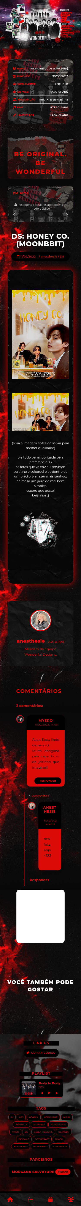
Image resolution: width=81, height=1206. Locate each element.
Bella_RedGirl (43, 1131)
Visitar (63, 1171)
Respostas (40, 796)
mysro (45, 721)
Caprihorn (60, 1146)
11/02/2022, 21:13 (50, 822)
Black (59, 1139)
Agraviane (50, 1117)
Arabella (21, 1124)
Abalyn (33, 1117)
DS (62, 256)
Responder (48, 780)
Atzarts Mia (58, 1124)
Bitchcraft (42, 1139)
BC (26, 1131)
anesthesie (49, 256)
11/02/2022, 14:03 (46, 724)
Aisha (66, 1117)
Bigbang (23, 1139)
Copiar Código (41, 1052)
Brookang (20, 1146)
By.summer (40, 1146)
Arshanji (39, 1124)
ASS (21, 1117)
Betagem (63, 1131)
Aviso (15, 1131)
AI (12, 1117)
